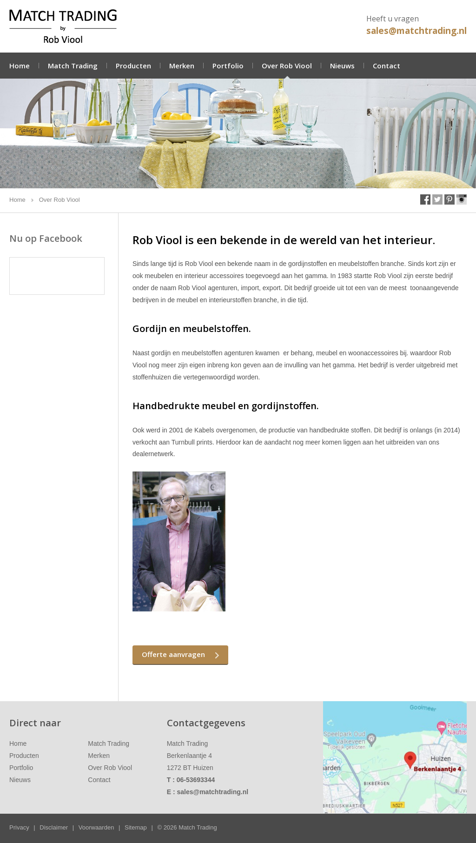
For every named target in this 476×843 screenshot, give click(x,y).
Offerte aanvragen (173, 654)
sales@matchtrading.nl (416, 31)
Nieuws (342, 65)
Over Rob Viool (287, 65)
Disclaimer (54, 827)
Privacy (19, 827)
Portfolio (228, 65)
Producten (133, 65)
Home (19, 65)
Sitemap (136, 827)
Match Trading (73, 65)
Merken (181, 65)
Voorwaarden (96, 827)
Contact (386, 65)
